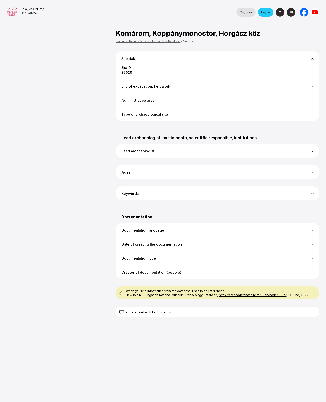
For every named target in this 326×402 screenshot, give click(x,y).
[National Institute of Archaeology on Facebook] (304, 12)
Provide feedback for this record (149, 312)
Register (246, 12)
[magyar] (291, 12)
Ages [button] (125, 172)
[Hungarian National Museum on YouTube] (315, 12)
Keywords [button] (130, 193)
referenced (216, 291)
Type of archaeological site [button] (144, 114)
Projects (188, 41)
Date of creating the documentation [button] (151, 244)
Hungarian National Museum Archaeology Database (148, 41)
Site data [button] (128, 58)
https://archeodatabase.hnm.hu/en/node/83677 (252, 295)
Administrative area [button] (138, 100)
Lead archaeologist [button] (137, 151)
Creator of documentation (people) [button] (151, 272)
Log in (265, 12)
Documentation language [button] (142, 230)
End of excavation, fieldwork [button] (145, 86)
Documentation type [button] (138, 258)
